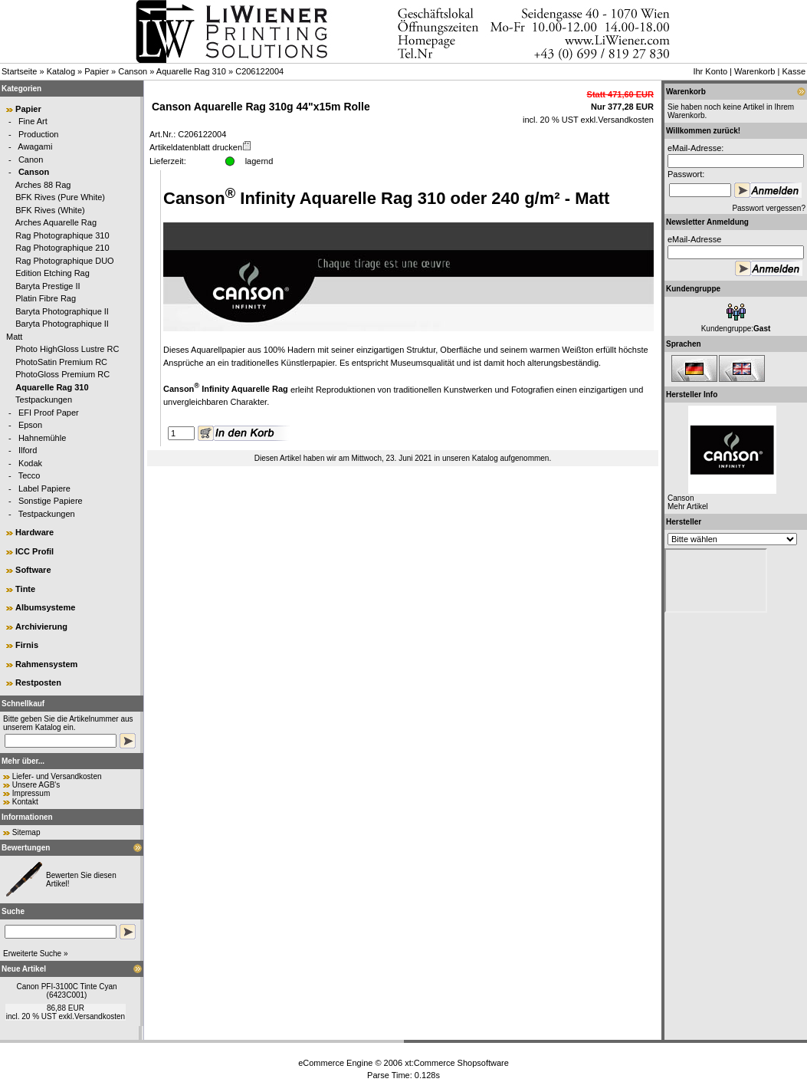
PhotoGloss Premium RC (62, 374)
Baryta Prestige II (47, 286)
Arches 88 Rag (43, 184)
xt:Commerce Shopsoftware (457, 1062)
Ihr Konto (710, 71)
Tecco (29, 475)
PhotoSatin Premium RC (61, 362)
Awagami (35, 146)
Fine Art (33, 121)
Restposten (38, 682)
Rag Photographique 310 (62, 235)
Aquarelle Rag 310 (191, 71)
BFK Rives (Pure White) (60, 197)
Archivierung (41, 626)
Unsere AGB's (36, 785)
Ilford (27, 450)
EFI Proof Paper (48, 412)
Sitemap (26, 832)
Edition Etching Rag (52, 273)
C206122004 (259, 71)
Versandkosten (99, 1016)
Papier (96, 71)
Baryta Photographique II (62, 311)
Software (33, 569)
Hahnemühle (42, 437)
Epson (30, 424)
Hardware (34, 532)
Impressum (31, 793)
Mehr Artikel (688, 506)
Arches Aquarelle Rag (56, 222)
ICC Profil (34, 551)
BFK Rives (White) (49, 210)
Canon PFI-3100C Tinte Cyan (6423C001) (66, 990)
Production (38, 134)
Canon (30, 159)
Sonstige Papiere (50, 500)
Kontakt (25, 802)
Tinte (25, 589)
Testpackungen (43, 399)
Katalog (61, 71)
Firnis (26, 645)
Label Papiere (44, 488)
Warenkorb (754, 71)
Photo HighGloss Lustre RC (67, 349)
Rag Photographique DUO (64, 260)
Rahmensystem (46, 664)
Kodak (30, 463)
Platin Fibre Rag (45, 298)
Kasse (793, 71)
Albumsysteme (45, 607)
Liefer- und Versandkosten (57, 776)
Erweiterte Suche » (35, 953)
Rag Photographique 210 (62, 247)
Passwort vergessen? (768, 208)
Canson (132, 71)
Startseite (19, 71)
